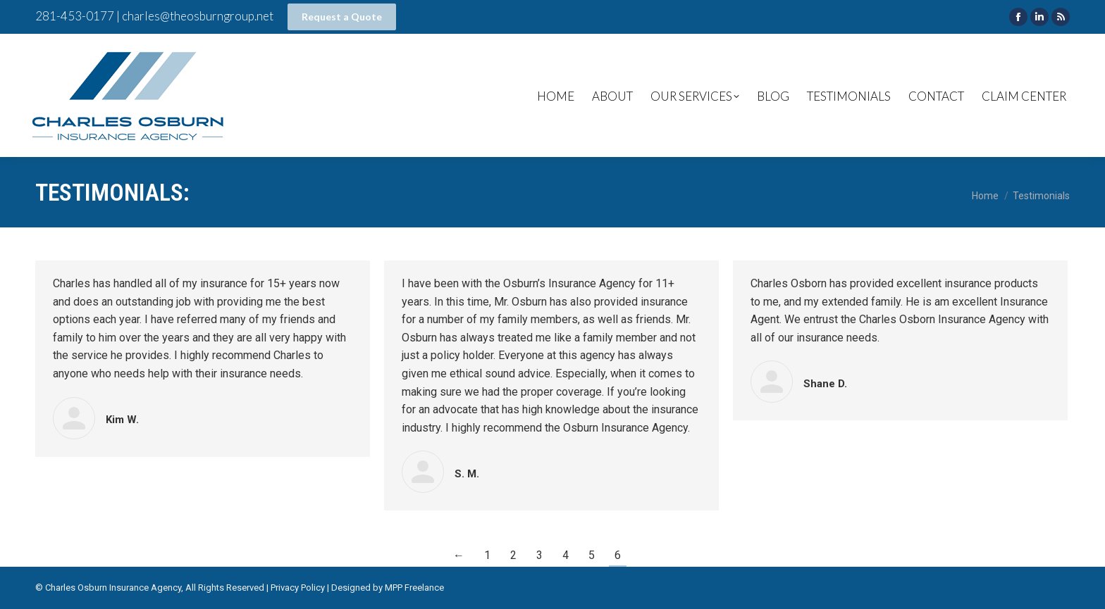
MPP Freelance (414, 587)
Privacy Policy (298, 587)
